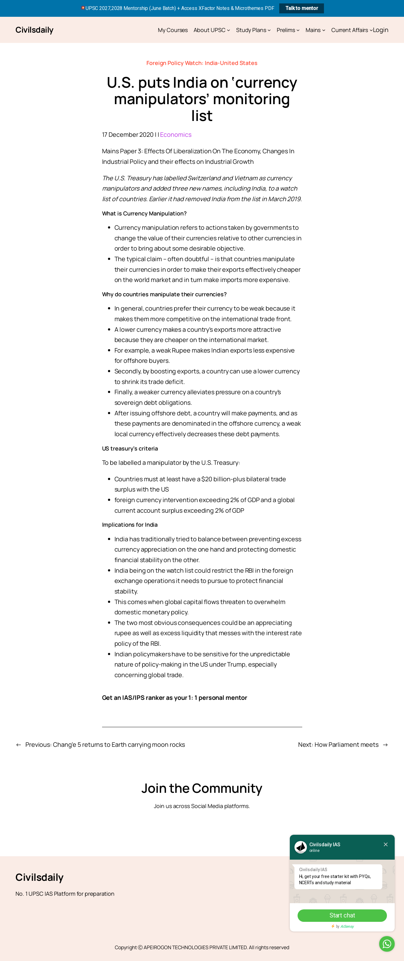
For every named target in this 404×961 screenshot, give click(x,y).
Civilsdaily (34, 29)
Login (381, 29)
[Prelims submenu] (298, 30)
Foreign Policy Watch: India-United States (202, 63)
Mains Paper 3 (121, 151)
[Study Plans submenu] (269, 30)
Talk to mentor (301, 8)
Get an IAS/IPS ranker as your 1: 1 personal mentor (174, 697)
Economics (175, 134)
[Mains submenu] (323, 30)
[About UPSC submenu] (228, 30)
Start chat (340, 915)
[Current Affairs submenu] (371, 30)
